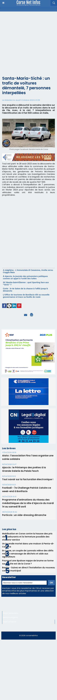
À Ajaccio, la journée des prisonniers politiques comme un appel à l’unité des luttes (25, 277)
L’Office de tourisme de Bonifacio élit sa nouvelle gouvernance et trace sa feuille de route (26, 296)
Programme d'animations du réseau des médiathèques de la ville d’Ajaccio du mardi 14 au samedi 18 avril (28, 503)
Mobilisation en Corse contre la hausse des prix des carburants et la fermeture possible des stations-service (27, 536)
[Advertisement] (28, 41)
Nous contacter (9, 621)
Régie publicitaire (10, 613)
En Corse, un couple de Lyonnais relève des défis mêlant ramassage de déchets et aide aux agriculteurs (27, 553)
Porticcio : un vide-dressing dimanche (24, 515)
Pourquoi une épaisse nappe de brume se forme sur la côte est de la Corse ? (28, 562)
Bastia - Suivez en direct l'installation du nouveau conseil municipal (28, 569)
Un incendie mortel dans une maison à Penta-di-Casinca (28, 545)
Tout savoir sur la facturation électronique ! (27, 479)
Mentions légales (10, 617)
